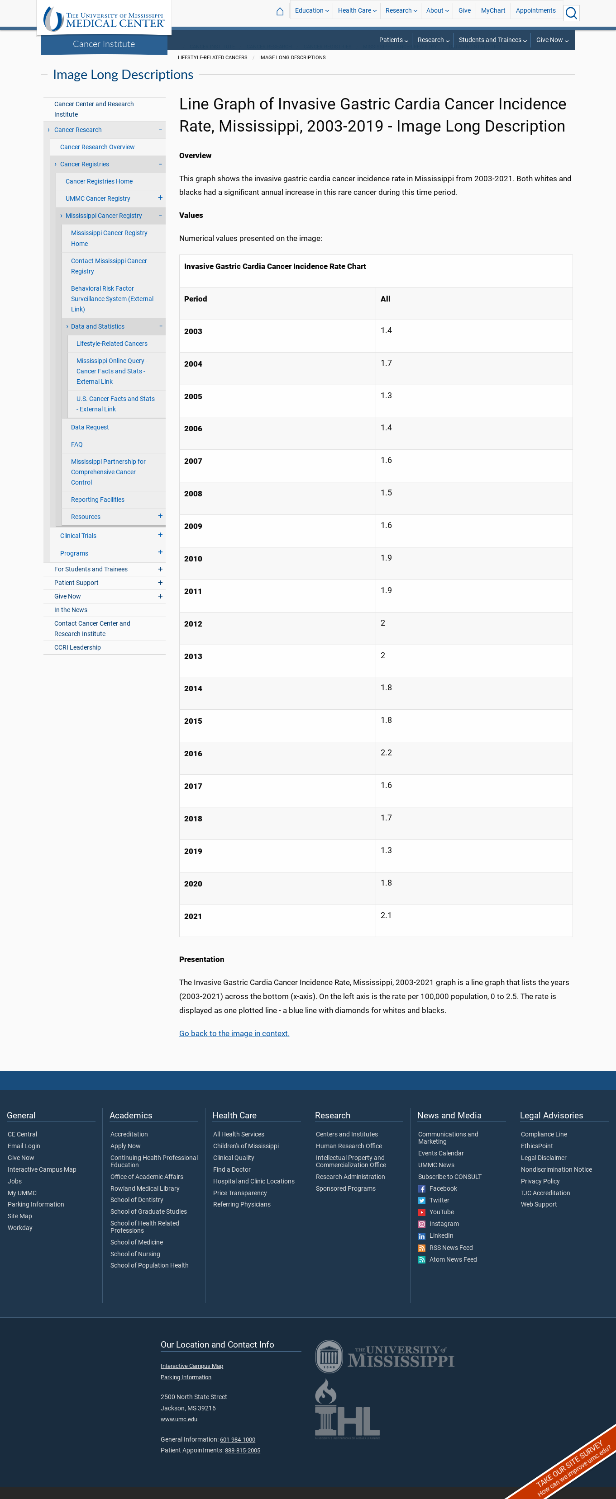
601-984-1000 (237, 1451)
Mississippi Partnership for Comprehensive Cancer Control (108, 484)
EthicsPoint (537, 1158)
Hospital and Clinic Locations (254, 1193)
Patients (391, 40)
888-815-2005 (242, 1462)
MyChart (493, 13)
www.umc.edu (179, 1431)
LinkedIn (436, 1247)
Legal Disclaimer (544, 1170)
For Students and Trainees (91, 581)
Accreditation (129, 1146)
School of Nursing (135, 1266)
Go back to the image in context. (234, 1045)
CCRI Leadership (77, 659)
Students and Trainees (490, 40)
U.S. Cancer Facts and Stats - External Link (115, 416)
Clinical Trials (78, 548)
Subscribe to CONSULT (450, 1189)
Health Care (354, 13)
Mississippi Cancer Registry (400, 58)
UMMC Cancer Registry (98, 210)
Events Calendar (441, 1165)
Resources (85, 529)
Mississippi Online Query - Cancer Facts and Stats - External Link (112, 383)
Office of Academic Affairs (146, 1189)
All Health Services (238, 1146)
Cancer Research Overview (97, 159)
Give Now (549, 40)
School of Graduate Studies (148, 1223)
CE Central (22, 1146)
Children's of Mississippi (246, 1158)
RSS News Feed (445, 1259)
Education (309, 13)
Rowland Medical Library (145, 1200)
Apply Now (125, 1158)
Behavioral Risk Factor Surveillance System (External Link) (112, 311)
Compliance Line (544, 1146)
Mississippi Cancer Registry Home (109, 250)
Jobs (15, 1193)
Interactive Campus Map (42, 1181)
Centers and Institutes (347, 1146)
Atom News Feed (447, 1271)
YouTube (436, 1224)
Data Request (90, 439)
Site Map (20, 1228)
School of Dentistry (136, 1212)
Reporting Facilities (97, 511)
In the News (70, 622)
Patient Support (76, 595)
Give (464, 13)
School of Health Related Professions (144, 1239)
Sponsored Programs (346, 1200)
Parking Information (36, 1216)
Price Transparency (240, 1205)
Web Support (539, 1216)
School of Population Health (149, 1277)
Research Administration (350, 1189)
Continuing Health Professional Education (154, 1173)
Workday (20, 1240)
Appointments (536, 13)
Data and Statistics (475, 58)
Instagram (438, 1236)
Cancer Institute (104, 43)
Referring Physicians (242, 1216)
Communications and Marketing (448, 1150)
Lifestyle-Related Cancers (112, 355)
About (435, 13)
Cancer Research (269, 58)
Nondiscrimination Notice (556, 1181)
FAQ (77, 456)
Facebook (437, 1200)
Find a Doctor (232, 1181)
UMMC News (436, 1177)
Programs (74, 565)
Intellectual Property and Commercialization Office (351, 1173)
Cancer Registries (328, 58)
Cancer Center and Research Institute (94, 121)
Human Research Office (349, 1158)
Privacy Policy (540, 1193)
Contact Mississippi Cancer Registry (109, 278)
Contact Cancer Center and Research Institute (92, 641)
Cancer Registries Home (99, 193)
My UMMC (22, 1205)
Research (399, 13)
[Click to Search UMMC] (571, 13)
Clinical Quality (233, 1170)
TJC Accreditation (545, 1205)
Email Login (24, 1158)
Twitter (433, 1212)
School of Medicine (136, 1254)
